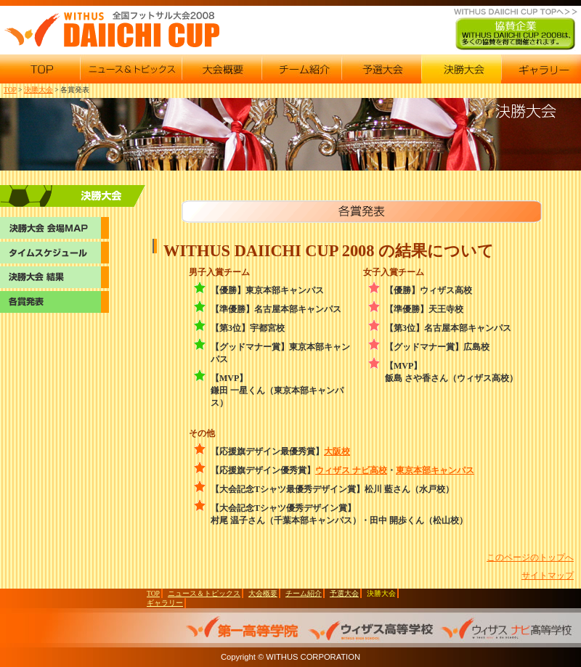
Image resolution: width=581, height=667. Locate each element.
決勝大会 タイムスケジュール (54, 252)
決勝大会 (38, 90)
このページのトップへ (530, 557)
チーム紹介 (303, 593)
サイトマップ (547, 575)
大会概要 (262, 593)
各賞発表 (54, 302)
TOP (10, 90)
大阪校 (337, 451)
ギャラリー (165, 603)
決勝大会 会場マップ (72, 197)
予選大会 (344, 593)
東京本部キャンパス (435, 470)
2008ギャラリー (541, 68)
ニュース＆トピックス (204, 593)
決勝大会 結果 (54, 277)
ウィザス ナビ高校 (351, 470)
